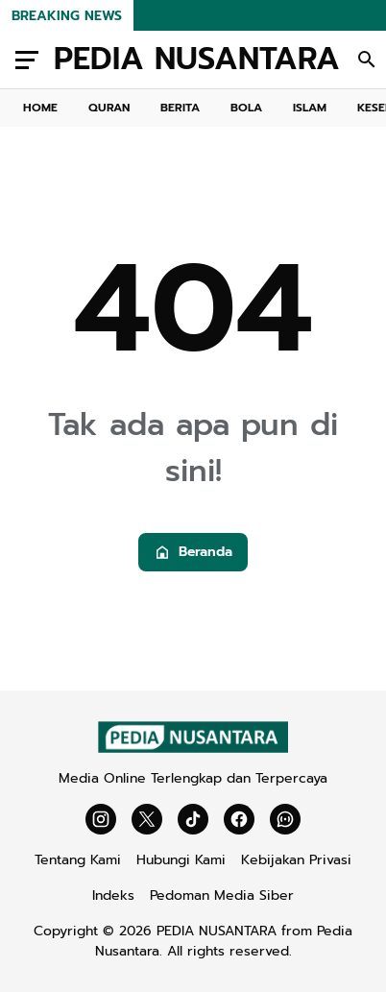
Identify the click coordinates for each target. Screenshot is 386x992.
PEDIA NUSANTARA (197, 59)
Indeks (113, 895)
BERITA (180, 107)
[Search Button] (367, 59)
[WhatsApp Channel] (285, 819)
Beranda (193, 552)
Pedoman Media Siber (222, 895)
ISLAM (309, 107)
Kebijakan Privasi (296, 860)
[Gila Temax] (193, 748)
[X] (147, 819)
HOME (40, 107)
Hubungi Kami (181, 860)
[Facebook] (239, 819)
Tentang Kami (78, 860)
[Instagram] (100, 819)
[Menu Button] (27, 59)
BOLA (246, 107)
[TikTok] (193, 819)
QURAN (109, 107)
